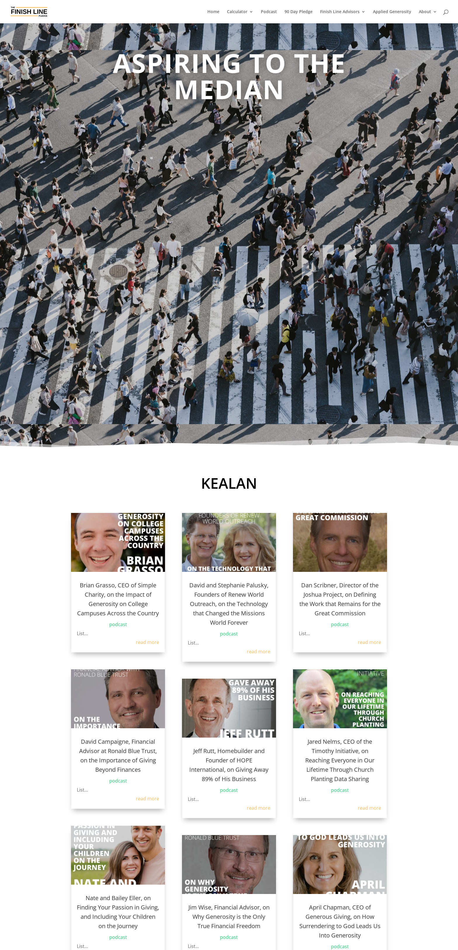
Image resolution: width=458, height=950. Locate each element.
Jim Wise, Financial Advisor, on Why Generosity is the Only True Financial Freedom (229, 916)
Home (213, 12)
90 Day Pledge (298, 12)
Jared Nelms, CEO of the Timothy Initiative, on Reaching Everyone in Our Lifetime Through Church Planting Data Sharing (339, 760)
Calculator (237, 12)
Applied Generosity (392, 12)
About (425, 12)
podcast (118, 624)
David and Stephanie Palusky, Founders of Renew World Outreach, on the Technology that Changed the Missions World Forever (228, 603)
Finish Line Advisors (340, 12)
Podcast (269, 12)
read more (147, 642)
